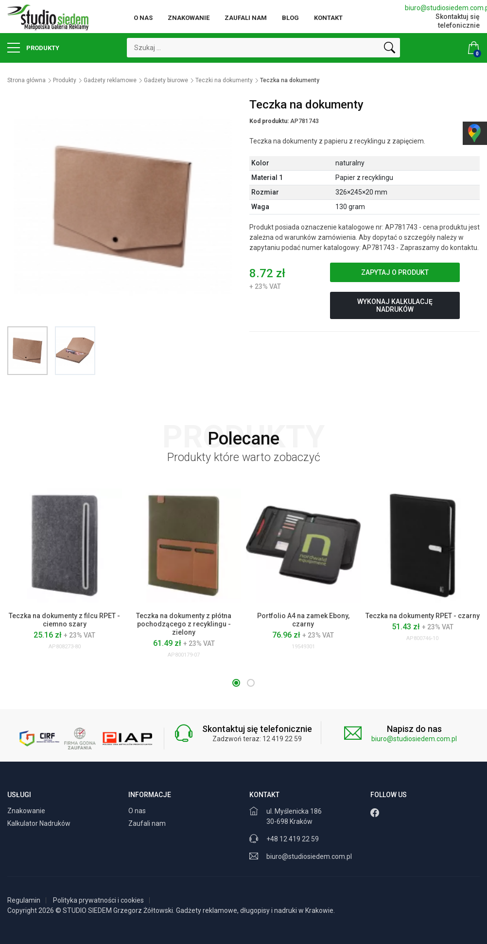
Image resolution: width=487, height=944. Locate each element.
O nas (143, 17)
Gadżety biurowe (166, 80)
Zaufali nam (246, 17)
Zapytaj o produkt (395, 272)
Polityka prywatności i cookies (98, 900)
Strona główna (26, 80)
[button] (236, 683)
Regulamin (23, 900)
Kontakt (328, 17)
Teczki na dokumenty (224, 80)
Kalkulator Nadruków (39, 823)
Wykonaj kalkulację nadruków (395, 305)
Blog (290, 17)
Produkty (33, 47)
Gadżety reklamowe (110, 80)
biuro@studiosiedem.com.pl (442, 8)
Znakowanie (188, 17)
